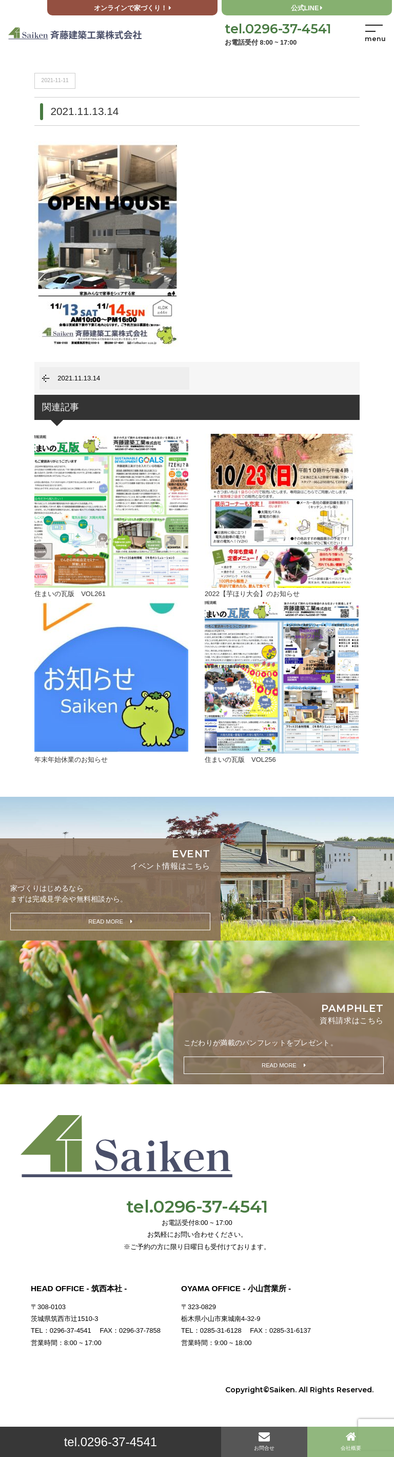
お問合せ (264, 1441)
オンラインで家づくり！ (132, 8)
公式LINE (307, 8)
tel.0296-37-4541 (110, 1442)
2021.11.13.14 (78, 378)
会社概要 (351, 1441)
